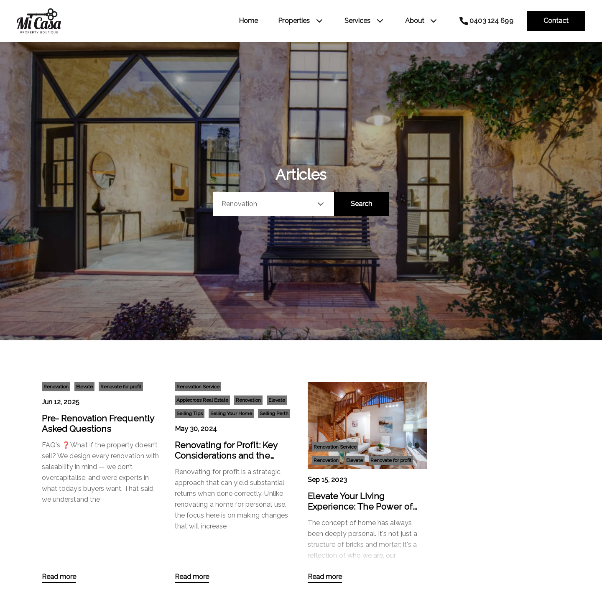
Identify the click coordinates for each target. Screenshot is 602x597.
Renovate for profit (120, 387)
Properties (294, 21)
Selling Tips (189, 413)
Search (361, 204)
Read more (59, 577)
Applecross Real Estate (202, 400)
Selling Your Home (231, 413)
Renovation (56, 387)
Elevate (84, 387)
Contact (556, 21)
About (415, 21)
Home (248, 21)
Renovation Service (197, 387)
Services (357, 21)
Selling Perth (274, 413)
